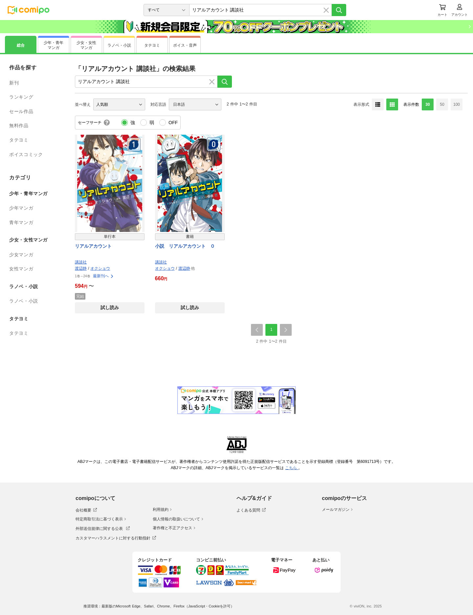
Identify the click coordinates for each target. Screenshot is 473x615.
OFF (173, 122)
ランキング (21, 97)
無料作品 (19, 125)
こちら (291, 468)
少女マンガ (21, 254)
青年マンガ (21, 222)
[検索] (339, 10)
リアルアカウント (93, 246)
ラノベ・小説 (23, 301)
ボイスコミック (26, 154)
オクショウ (100, 268)
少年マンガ (21, 208)
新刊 (14, 82)
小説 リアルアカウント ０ (185, 246)
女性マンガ (21, 268)
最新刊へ (103, 276)
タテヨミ (19, 140)
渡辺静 (81, 268)
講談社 (81, 262)
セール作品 (21, 111)
